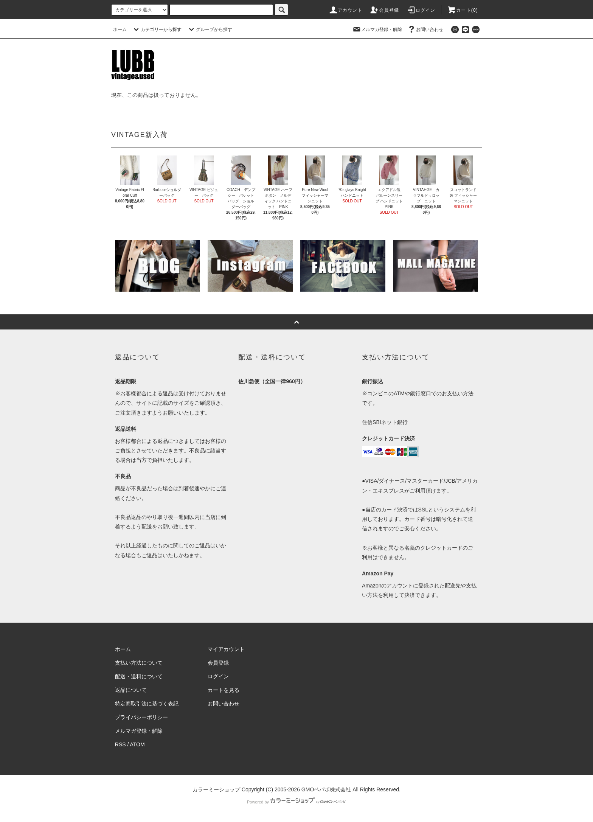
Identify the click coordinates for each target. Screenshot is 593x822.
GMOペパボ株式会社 (326, 789)
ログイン (421, 10)
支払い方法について (139, 663)
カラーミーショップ (216, 789)
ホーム (120, 29)
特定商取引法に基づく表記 (147, 704)
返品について (131, 690)
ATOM (137, 744)
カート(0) (462, 10)
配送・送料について (139, 676)
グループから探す (209, 29)
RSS (120, 744)
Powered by (296, 802)
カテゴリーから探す (157, 29)
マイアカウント (226, 649)
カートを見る (223, 690)
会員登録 (384, 10)
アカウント (346, 10)
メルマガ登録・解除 (377, 29)
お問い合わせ (425, 29)
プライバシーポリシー (141, 717)
